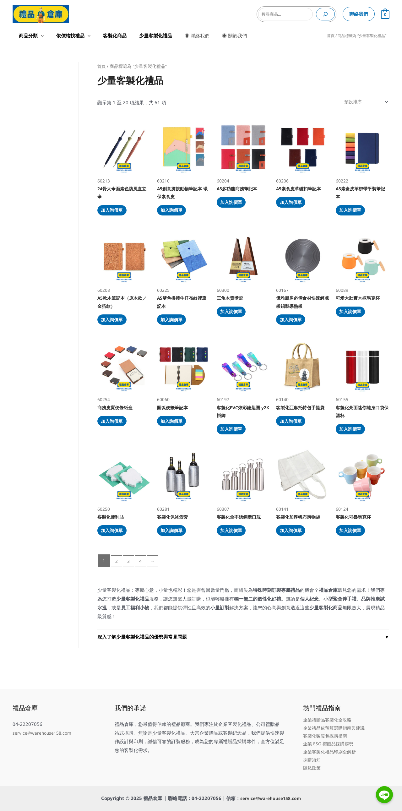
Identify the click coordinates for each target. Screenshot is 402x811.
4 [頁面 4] (143, 584)
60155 (362, 383)
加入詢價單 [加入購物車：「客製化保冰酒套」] (175, 552)
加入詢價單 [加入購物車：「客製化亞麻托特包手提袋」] (294, 437)
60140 (302, 383)
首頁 (330, 35)
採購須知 (312, 758)
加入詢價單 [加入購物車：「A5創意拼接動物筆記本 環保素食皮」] (175, 215)
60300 (243, 268)
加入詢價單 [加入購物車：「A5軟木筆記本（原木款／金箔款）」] (116, 330)
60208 (124, 268)
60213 (124, 153)
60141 (302, 499)
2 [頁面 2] (117, 584)
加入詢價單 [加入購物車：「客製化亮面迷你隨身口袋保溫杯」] (354, 446)
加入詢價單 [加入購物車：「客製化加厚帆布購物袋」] (294, 552)
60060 (183, 383)
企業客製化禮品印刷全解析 (331, 750)
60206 (302, 153)
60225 (183, 268)
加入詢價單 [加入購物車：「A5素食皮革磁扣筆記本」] (294, 207)
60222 (362, 153)
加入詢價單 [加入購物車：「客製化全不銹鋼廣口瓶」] (235, 552)
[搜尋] (325, 14)
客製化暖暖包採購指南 (326, 732)
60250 (124, 499)
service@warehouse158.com (44, 727)
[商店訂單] (363, 102)
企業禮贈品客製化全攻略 (329, 714)
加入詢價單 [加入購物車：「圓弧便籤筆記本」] (175, 437)
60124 (362, 499)
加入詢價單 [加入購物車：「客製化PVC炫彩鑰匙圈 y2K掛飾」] (235, 446)
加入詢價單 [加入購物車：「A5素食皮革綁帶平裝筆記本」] (354, 215)
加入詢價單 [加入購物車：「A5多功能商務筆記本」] (235, 207)
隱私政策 (312, 767)
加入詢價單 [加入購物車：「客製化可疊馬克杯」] (354, 552)
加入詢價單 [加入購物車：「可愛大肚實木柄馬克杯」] (354, 321)
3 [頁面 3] (129, 584)
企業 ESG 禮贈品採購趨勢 (329, 741)
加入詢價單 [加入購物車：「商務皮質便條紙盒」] (116, 437)
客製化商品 (96, 35)
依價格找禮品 (61, 35)
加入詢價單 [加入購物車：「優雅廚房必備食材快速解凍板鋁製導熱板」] (294, 330)
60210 (183, 153)
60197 (243, 383)
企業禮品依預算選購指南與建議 (336, 723)
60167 (302, 268)
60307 (243, 499)
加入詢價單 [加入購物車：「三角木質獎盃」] (235, 321)
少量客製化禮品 (130, 35)
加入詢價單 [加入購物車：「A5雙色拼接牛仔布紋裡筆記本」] (175, 330)
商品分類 (25, 35)
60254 (124, 383)
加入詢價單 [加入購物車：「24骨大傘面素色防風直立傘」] (116, 215)
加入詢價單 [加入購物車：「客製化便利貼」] (116, 552)
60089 (362, 268)
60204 (243, 153)
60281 (183, 499)
